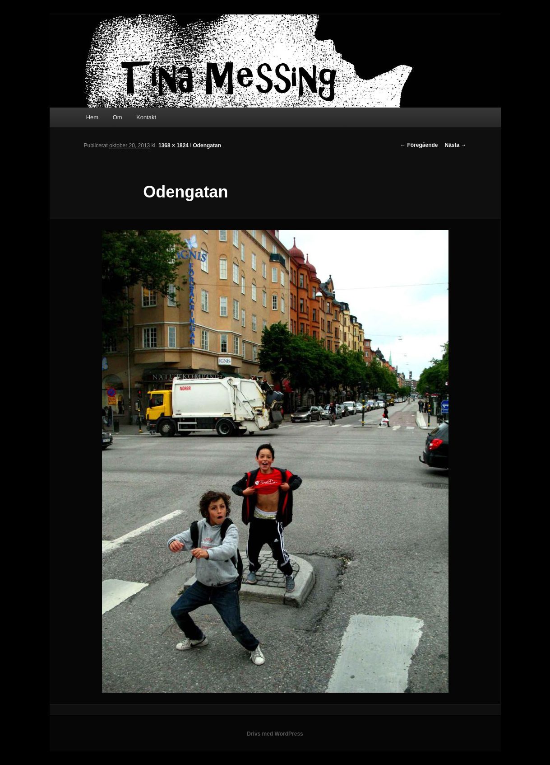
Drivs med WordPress (275, 734)
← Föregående (419, 145)
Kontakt (146, 117)
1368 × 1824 (173, 145)
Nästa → (455, 145)
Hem (92, 117)
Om (117, 117)
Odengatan (207, 145)
